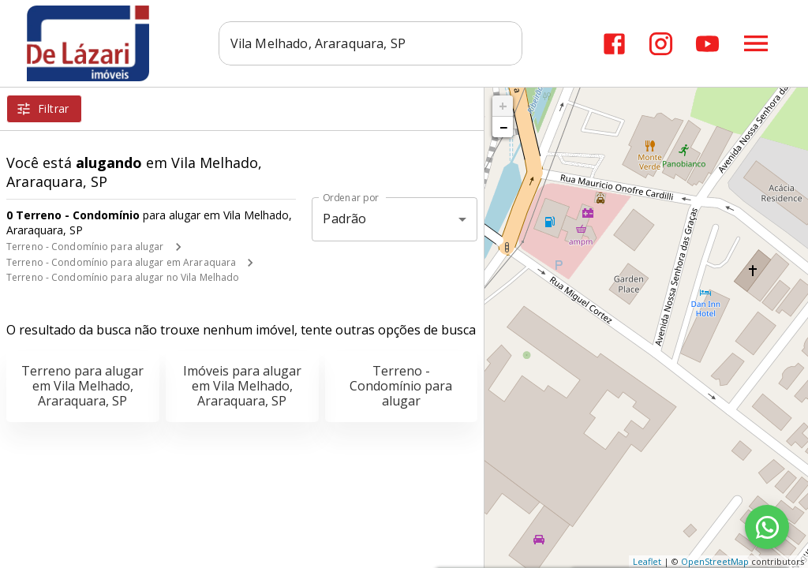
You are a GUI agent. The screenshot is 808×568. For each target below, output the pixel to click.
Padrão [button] (344, 218)
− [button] (503, 127)
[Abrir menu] (756, 43)
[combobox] (373, 43)
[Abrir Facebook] (614, 44)
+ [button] (503, 105)
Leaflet (647, 561)
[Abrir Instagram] (661, 44)
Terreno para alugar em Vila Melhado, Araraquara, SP (82, 385)
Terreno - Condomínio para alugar (85, 246)
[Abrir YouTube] (707, 44)
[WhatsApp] (767, 527)
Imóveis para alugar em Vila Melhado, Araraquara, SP (242, 385)
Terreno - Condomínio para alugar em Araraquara (121, 262)
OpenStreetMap (715, 561)
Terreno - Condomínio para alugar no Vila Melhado (122, 277)
